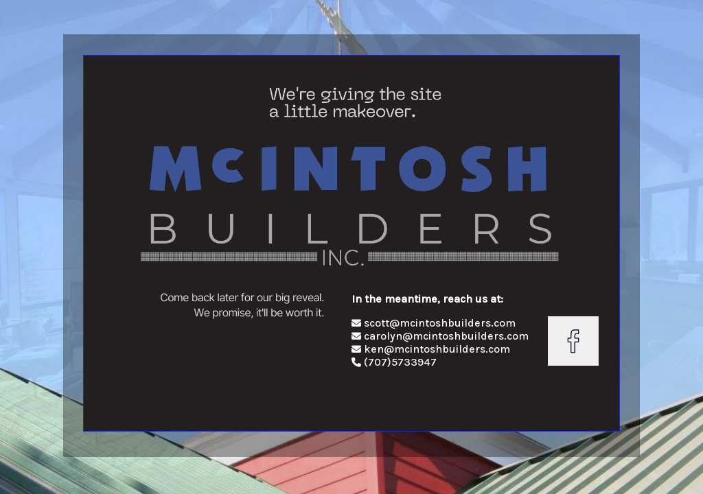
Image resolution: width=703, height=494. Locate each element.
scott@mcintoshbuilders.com (434, 322)
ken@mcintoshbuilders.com (431, 348)
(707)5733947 (400, 361)
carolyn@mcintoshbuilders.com (440, 335)
